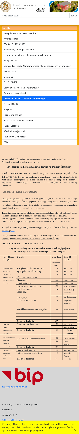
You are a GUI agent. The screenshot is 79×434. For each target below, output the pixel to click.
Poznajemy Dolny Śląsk (15, 136)
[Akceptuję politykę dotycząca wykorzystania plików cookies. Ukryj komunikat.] (75, 430)
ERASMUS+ (9, 76)
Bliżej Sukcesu (10, 60)
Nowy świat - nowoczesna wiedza (20, 33)
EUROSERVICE (10, 82)
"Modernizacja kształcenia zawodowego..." (26, 98)
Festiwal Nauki (11, 104)
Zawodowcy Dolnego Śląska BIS (19, 49)
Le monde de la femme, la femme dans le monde (27, 55)
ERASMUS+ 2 (10, 71)
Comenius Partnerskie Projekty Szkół (21, 87)
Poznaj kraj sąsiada (13, 114)
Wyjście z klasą (11, 38)
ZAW (6, 142)
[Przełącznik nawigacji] (8, 21)
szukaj (74, 15)
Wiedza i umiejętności (14, 131)
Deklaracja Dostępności (13, 420)
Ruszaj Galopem (11, 125)
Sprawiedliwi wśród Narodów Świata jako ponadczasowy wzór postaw (37, 66)
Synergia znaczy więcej (15, 93)
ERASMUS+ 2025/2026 (14, 44)
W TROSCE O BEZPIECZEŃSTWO (19, 120)
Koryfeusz (8, 109)
